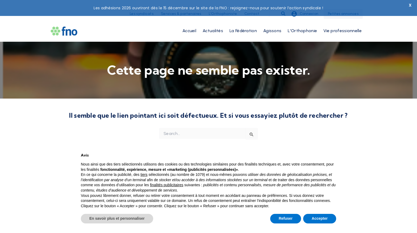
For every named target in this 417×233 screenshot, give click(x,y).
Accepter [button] (320, 218)
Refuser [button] (286, 218)
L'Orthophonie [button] (302, 24)
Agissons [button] (272, 24)
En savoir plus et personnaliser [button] (117, 218)
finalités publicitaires (166, 185)
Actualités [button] (213, 24)
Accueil (189, 24)
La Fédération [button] (243, 24)
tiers (143, 174)
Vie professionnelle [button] (342, 24)
